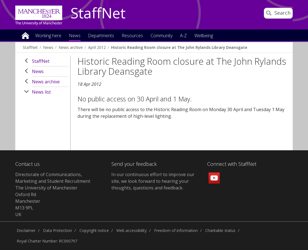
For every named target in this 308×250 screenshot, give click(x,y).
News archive (71, 47)
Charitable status (220, 230)
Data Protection (57, 230)
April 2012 (97, 47)
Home (25, 35)
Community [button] (161, 36)
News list (41, 92)
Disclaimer (26, 230)
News (48, 47)
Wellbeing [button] (203, 36)
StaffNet (98, 13)
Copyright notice (94, 230)
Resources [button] (132, 36)
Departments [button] (101, 36)
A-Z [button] (183, 36)
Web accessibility (131, 230)
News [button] (75, 36)
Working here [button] (48, 36)
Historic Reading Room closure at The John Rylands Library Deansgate (179, 47)
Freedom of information (176, 230)
